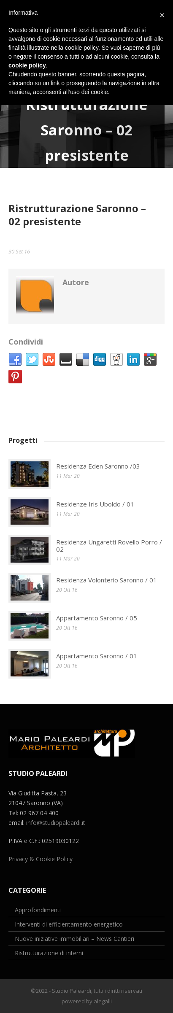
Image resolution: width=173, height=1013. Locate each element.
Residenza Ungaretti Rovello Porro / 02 (109, 545)
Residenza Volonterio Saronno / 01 (106, 580)
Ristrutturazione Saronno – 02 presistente (77, 214)
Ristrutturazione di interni (49, 953)
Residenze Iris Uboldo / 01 (95, 504)
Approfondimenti (38, 910)
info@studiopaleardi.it (55, 823)
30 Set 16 (19, 251)
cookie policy (27, 65)
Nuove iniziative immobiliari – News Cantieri (74, 939)
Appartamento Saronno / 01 (96, 656)
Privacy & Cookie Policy (40, 859)
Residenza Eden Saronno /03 (98, 466)
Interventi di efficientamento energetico (69, 924)
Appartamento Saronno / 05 (96, 618)
